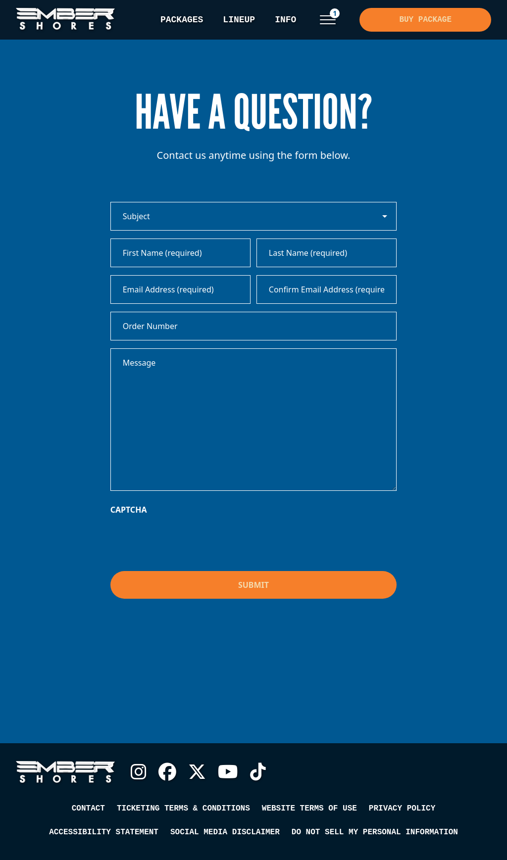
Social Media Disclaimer (225, 832)
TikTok (258, 772)
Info (285, 20)
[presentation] (185, 540)
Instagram (139, 772)
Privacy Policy (402, 808)
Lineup (239, 20)
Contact (88, 808)
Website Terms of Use (309, 808)
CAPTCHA (128, 509)
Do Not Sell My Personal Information (375, 832)
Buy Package (425, 19)
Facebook (167, 772)
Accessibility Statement (103, 832)
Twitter (197, 772)
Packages (181, 20)
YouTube (228, 772)
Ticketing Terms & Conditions (183, 808)
